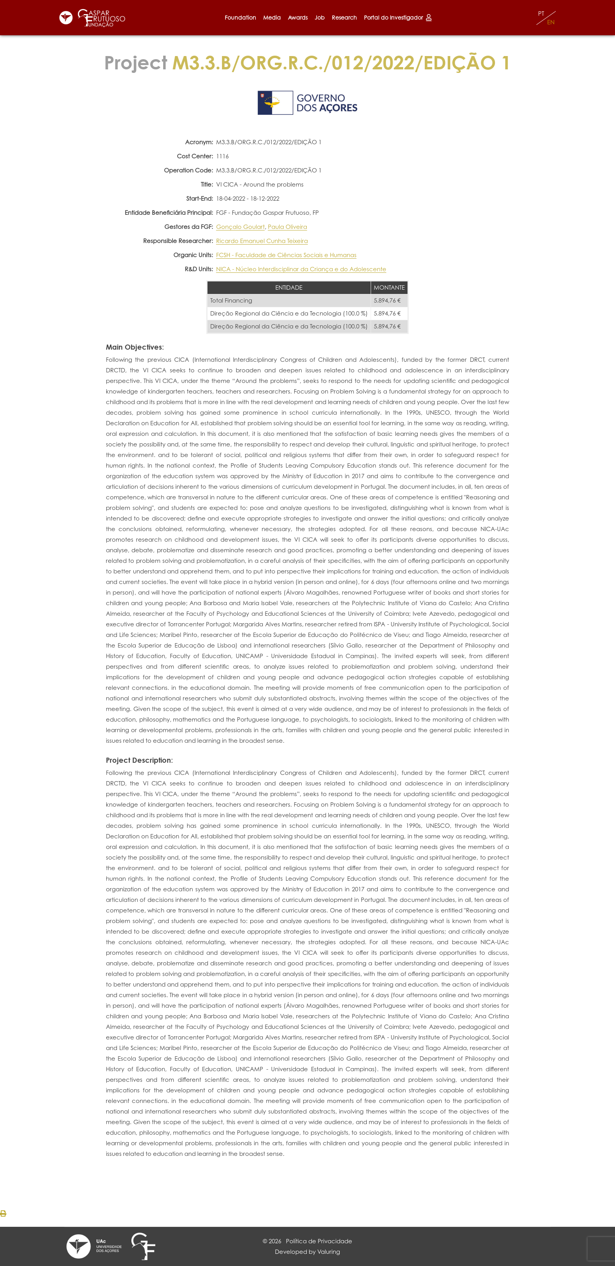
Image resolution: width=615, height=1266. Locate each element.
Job (320, 17)
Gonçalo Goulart (240, 226)
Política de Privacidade (319, 1241)
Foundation (240, 17)
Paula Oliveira (287, 226)
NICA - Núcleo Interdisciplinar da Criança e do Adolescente (301, 269)
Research (344, 17)
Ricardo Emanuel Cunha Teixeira (262, 241)
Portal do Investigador (397, 17)
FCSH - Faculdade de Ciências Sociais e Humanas (286, 255)
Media (272, 17)
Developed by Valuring (307, 1251)
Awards (298, 17)
